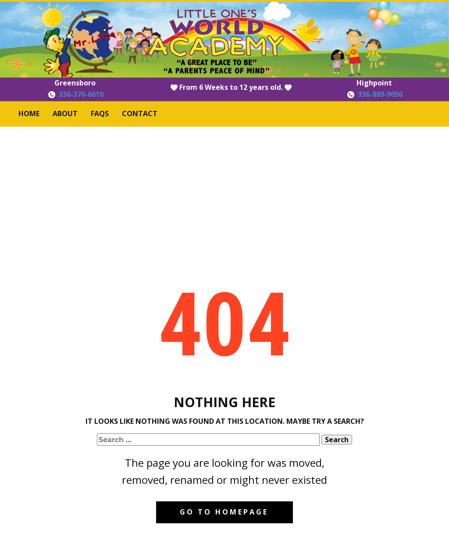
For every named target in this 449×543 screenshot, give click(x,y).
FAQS (100, 113)
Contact (139, 113)
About (65, 113)
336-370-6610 (81, 94)
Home (28, 113)
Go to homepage (224, 512)
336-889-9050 (380, 94)
